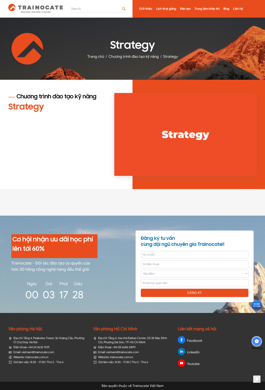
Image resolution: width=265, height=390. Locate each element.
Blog (226, 9)
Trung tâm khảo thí (206, 9)
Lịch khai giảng (166, 9)
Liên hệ (238, 9)
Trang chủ (95, 56)
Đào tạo (185, 9)
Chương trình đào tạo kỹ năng (133, 56)
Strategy (170, 56)
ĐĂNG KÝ (194, 293)
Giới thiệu (145, 9)
